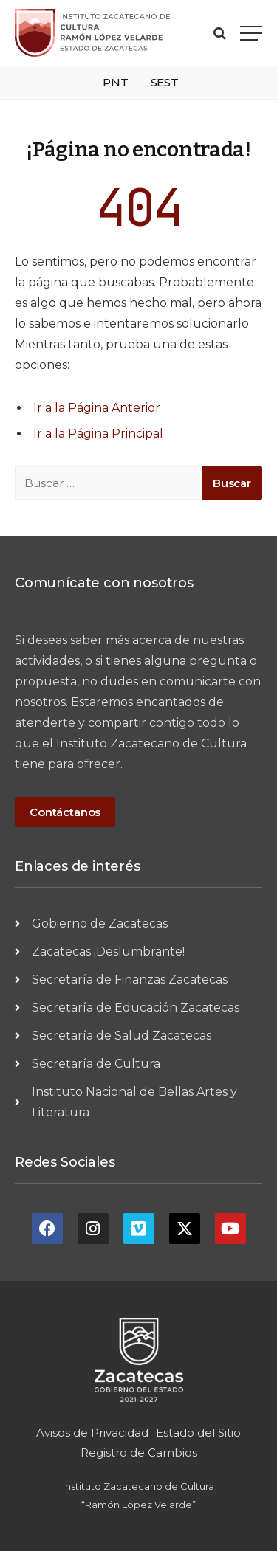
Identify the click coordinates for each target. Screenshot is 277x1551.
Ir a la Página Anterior (96, 408)
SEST (165, 82)
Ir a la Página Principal (98, 433)
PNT (116, 82)
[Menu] (251, 32)
